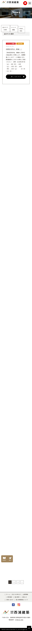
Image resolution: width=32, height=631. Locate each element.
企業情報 (25, 594)
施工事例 (17, 597)
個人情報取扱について (22, 600)
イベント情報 (13, 29)
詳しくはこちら (17, 77)
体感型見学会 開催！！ (14, 49)
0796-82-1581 (19, 620)
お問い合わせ (9, 600)
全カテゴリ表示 (5, 28)
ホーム (8, 594)
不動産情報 (21, 30)
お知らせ (24, 597)
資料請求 (9, 597)
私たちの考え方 (16, 594)
